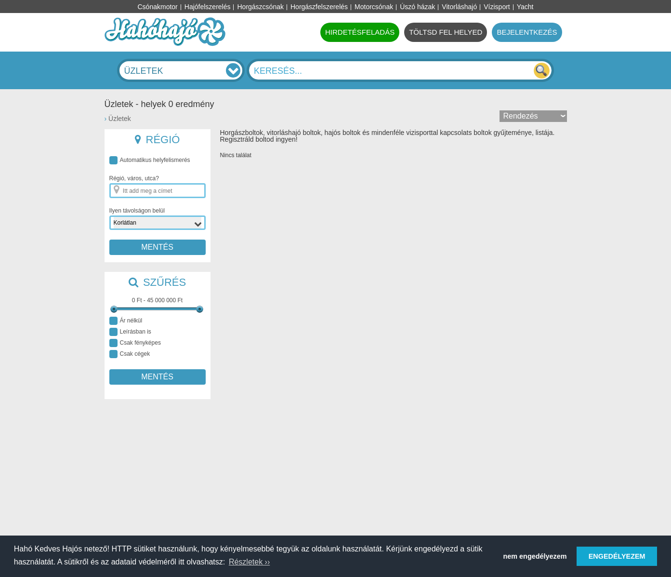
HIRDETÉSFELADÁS (360, 32)
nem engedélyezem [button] (535, 556)
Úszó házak (417, 7)
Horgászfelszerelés (319, 7)
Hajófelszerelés (207, 7)
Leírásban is (130, 332)
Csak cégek (129, 354)
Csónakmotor (158, 7)
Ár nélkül (126, 321)
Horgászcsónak (260, 7)
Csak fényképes (135, 343)
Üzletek (119, 118)
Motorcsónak (374, 7)
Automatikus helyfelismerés (149, 160)
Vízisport (497, 7)
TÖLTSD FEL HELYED (445, 32)
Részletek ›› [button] (249, 562)
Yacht (525, 7)
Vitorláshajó (459, 7)
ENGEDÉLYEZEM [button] (617, 556)
